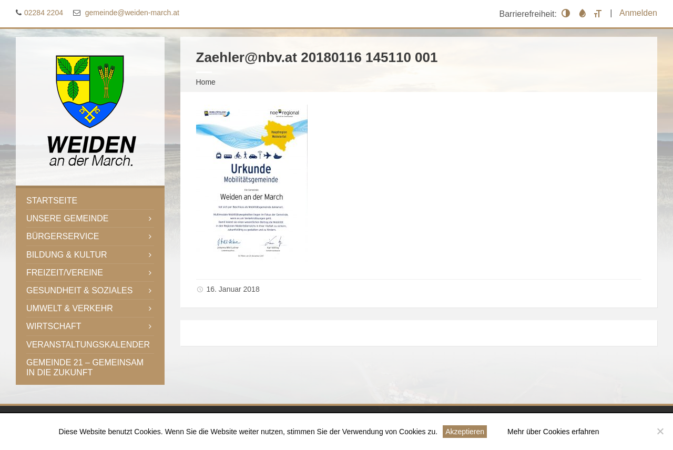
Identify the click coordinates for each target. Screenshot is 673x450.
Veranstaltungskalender (88, 344)
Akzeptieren (464, 431)
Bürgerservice (62, 236)
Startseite (51, 200)
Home (206, 82)
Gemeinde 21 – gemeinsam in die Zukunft (85, 367)
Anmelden (638, 12)
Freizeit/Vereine (64, 272)
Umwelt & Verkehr (69, 308)
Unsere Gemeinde (67, 218)
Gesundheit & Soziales (79, 290)
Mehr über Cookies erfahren (553, 431)
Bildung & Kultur (66, 254)
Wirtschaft (53, 326)
